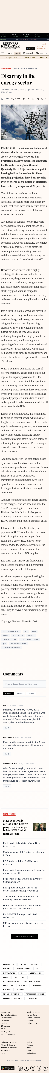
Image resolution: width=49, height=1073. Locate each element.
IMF (26, 631)
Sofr (37, 969)
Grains (29, 1042)
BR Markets (5, 1026)
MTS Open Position (11, 981)
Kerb (22, 973)
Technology (31, 1053)
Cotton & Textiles (33, 1017)
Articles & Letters (33, 1012)
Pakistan (30, 1045)
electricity (18, 635)
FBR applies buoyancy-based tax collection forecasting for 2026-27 (20, 889)
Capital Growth (23, 969)
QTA (4, 643)
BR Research (28, 53)
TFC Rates (21, 990)
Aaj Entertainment (8, 1034)
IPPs (34, 631)
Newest (20, 693)
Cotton (23, 965)
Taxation (30, 1020)
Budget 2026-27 (12, 57)
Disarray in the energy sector (18, 79)
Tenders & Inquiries (9, 1048)
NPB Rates (7, 990)
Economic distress (11, 647)
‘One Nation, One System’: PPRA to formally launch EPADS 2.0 (21, 898)
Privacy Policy (6, 1017)
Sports (29, 1050)
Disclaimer (5, 1020)
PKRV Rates (37, 986)
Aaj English (5, 1031)
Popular (9, 693)
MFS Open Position (32, 981)
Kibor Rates (8, 986)
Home (9, 53)
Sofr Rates (23, 986)
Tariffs (31, 635)
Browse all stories (24, 936)
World (29, 1048)
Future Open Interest (35, 994)
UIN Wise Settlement (11, 994)
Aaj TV (3, 1028)
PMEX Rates (32, 998)
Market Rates (32, 1015)
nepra (5, 635)
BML (23, 39)
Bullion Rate (8, 965)
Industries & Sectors (9, 1042)
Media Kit (4, 1023)
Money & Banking (8, 1045)
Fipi (15, 977)
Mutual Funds (9, 973)
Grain (5, 977)
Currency (35, 965)
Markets (39, 53)
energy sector (9, 639)
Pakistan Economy (11, 631)
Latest (17, 53)
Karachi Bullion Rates (12, 998)
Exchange (7, 969)
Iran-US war (30, 57)
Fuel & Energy (32, 1023)
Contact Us (5, 1012)
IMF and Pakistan (19, 643)
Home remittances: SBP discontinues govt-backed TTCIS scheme (22, 907)
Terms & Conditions (9, 1015)
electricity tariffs (29, 639)
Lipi (23, 977)
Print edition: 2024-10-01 (25, 69)
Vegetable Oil (36, 973)
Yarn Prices (5, 1050)
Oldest (31, 693)
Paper (3, 1053)
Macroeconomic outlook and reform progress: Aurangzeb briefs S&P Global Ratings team (16, 827)
